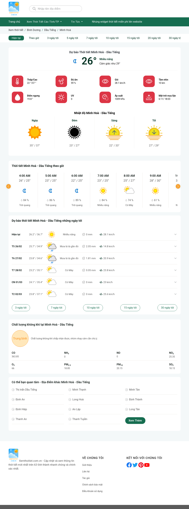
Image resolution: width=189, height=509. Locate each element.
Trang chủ (14, 21)
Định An (20, 399)
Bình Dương (33, 30)
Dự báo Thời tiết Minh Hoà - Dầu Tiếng (94, 52)
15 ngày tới (133, 38)
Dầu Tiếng (50, 30)
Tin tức (76, 21)
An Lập (76, 409)
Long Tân (134, 409)
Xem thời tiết (16, 30)
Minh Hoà (65, 30)
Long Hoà (78, 399)
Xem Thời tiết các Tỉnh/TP (43, 21)
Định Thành (135, 399)
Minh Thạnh (79, 389)
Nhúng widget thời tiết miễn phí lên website (117, 21)
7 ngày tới (92, 38)
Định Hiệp (21, 409)
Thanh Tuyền (79, 419)
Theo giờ (34, 38)
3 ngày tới (53, 38)
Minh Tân (134, 389)
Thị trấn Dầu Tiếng (26, 389)
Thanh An (21, 419)
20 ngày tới (154, 38)
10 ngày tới (112, 38)
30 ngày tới (175, 38)
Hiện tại (16, 38)
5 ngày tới (72, 38)
